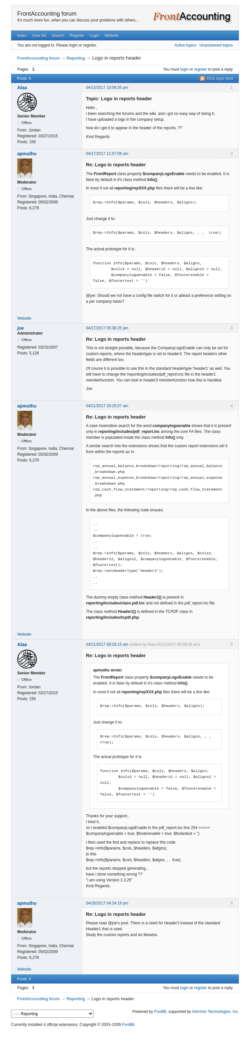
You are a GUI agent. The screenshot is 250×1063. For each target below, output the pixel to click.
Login (94, 35)
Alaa (22, 87)
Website (111, 35)
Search (58, 35)
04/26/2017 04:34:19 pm (107, 903)
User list (39, 35)
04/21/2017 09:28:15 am (107, 644)
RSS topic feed (220, 78)
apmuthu (26, 153)
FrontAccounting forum (46, 13)
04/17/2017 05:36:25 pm (107, 328)
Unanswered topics (216, 45)
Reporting (75, 58)
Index (21, 35)
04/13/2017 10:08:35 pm (107, 87)
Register (76, 35)
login (184, 69)
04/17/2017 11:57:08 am (107, 153)
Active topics (185, 45)
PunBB (160, 1011)
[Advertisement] (125, 1043)
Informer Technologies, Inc (215, 1011)
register (200, 69)
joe (20, 328)
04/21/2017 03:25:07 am (107, 406)
